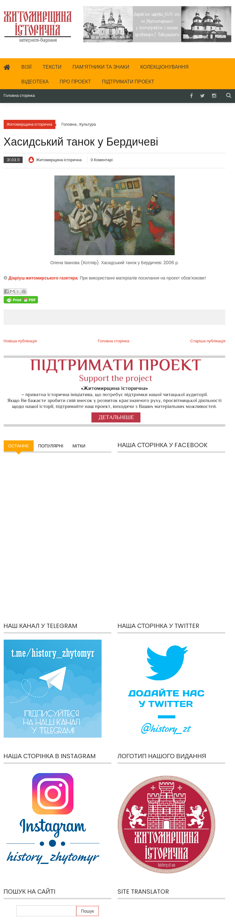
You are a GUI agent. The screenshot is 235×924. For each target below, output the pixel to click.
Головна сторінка (19, 95)
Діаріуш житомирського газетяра (43, 278)
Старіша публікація (208, 341)
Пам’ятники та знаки (101, 66)
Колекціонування (164, 66)
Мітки (79, 446)
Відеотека (35, 81)
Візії (26, 66)
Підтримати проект (128, 81)
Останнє (18, 446)
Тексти (52, 66)
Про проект (75, 81)
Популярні (50, 446)
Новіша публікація (20, 341)
